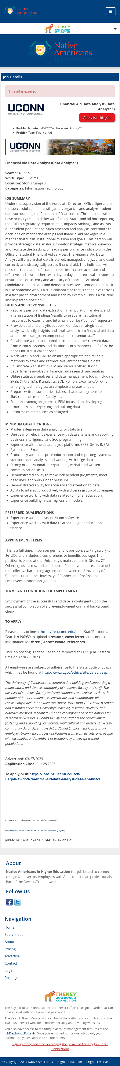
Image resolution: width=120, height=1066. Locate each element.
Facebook (9, 902)
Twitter (17, 902)
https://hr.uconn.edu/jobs (61, 631)
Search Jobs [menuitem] (14, 934)
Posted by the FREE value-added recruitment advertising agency (35, 830)
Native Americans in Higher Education (55, 1062)
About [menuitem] (9, 941)
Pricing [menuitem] (10, 949)
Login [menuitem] (9, 970)
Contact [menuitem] (11, 963)
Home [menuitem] (9, 927)
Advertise (12, 956)
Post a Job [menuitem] (13, 977)
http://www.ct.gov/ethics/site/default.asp (74, 672)
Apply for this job (96, 117)
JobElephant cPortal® (20, 1033)
